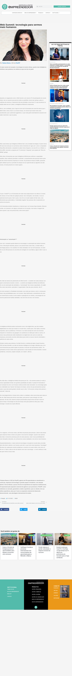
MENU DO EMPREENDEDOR (31, 12)
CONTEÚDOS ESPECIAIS (17, 12)
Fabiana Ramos (6, 63)
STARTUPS (48, 12)
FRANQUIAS (41, 12)
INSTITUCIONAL (56, 12)
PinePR (18, 63)
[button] (4, 509)
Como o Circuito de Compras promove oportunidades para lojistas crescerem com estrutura (8, 550)
